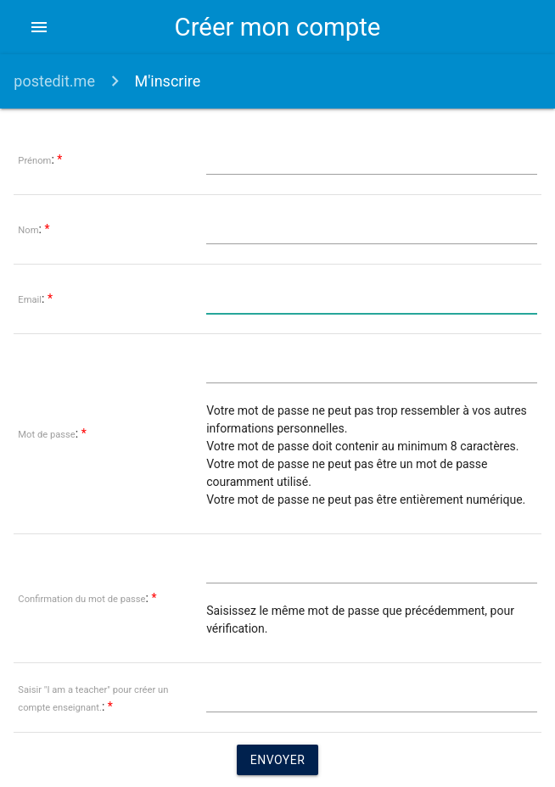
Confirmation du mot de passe (81, 599)
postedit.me (54, 81)
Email (30, 299)
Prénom (34, 160)
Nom (28, 230)
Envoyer (278, 760)
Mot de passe (46, 434)
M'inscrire (167, 81)
